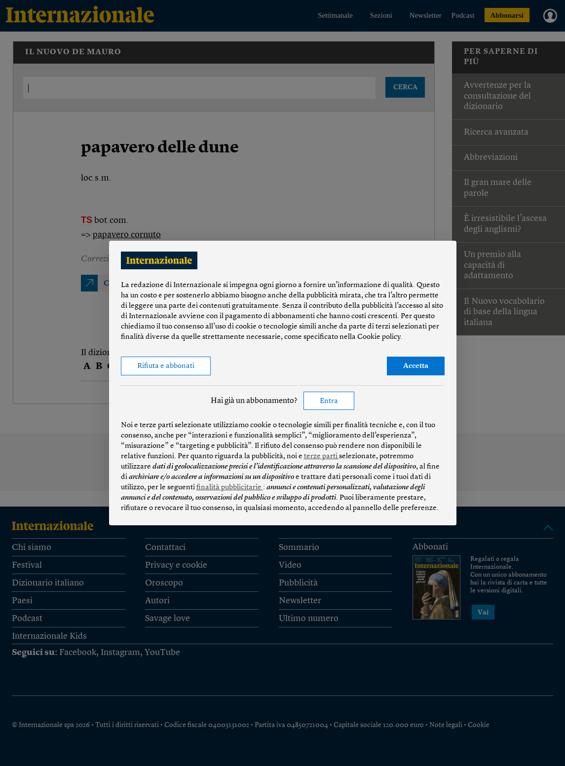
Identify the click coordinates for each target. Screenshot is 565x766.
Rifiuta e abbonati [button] (165, 366)
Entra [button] (329, 401)
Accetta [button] (415, 366)
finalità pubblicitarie (229, 487)
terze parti (321, 456)
